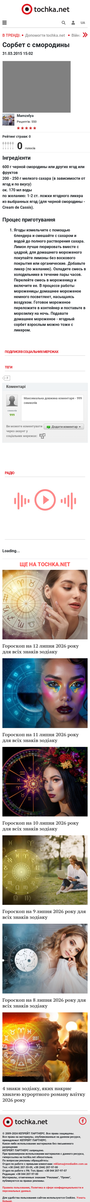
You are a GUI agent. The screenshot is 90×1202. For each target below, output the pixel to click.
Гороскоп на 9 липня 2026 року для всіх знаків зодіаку (44, 914)
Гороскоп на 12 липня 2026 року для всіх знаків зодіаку (40, 649)
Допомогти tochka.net (45, 35)
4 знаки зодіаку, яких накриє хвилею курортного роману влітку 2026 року (43, 1094)
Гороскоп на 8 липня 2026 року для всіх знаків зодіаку (44, 1003)
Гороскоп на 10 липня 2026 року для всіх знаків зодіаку (40, 826)
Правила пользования (16, 1187)
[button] (73, 23)
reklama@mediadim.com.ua (70, 1164)
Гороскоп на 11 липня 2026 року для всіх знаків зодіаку (40, 737)
